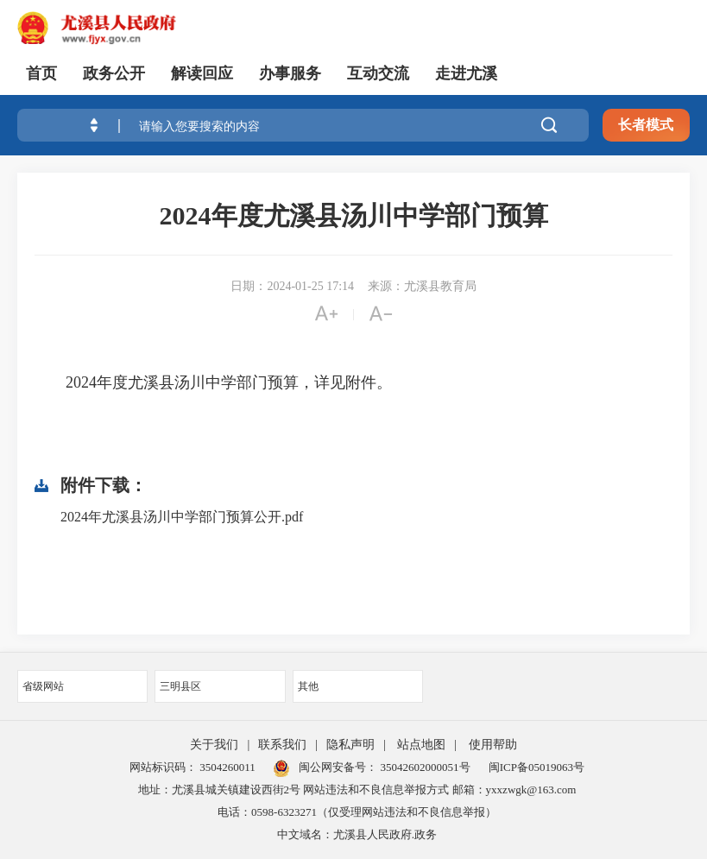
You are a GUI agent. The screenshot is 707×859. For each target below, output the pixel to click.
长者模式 (645, 124)
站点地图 (421, 744)
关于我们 (214, 744)
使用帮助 (493, 744)
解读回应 (202, 73)
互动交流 (378, 73)
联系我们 (282, 744)
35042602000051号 (425, 767)
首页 (41, 73)
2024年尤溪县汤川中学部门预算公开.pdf (181, 516)
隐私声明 (350, 744)
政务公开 (114, 73)
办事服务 (290, 73)
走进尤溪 (466, 73)
